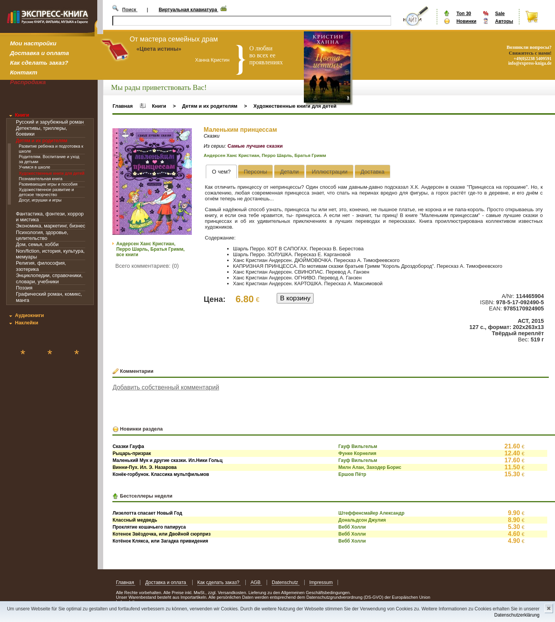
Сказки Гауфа (128, 446)
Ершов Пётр (352, 474)
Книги (22, 115)
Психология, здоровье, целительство (42, 235)
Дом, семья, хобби (37, 244)
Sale (500, 13)
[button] (185, 135)
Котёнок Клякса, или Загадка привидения (160, 541)
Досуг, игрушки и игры (40, 200)
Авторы (504, 21)
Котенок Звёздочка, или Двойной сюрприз (161, 534)
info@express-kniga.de (530, 63)
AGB (256, 582)
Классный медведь (134, 520)
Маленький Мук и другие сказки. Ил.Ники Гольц (167, 460)
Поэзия (24, 288)
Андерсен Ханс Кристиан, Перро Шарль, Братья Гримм (265, 155)
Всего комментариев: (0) (147, 266)
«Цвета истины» (158, 49)
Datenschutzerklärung (516, 615)
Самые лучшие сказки (255, 146)
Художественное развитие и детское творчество (46, 192)
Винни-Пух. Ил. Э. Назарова (144, 467)
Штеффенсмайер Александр (371, 513)
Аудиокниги (29, 315)
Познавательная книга (40, 178)
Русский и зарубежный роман (50, 122)
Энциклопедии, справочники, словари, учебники (49, 278)
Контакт (23, 72)
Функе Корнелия (357, 453)
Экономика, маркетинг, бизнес (50, 226)
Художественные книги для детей (51, 173)
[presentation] (221, 171)
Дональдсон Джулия (362, 520)
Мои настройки (33, 43)
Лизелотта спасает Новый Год (147, 513)
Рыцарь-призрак (131, 453)
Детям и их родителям (41, 140)
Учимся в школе (34, 167)
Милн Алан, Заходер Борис (370, 467)
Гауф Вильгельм (357, 446)
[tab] (221, 171)
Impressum (321, 582)
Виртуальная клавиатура (188, 9)
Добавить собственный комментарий (165, 387)
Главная (122, 106)
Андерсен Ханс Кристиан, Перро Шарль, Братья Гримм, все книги (150, 249)
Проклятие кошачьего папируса (149, 527)
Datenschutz (285, 582)
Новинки (466, 21)
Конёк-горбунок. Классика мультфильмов (160, 474)
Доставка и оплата (39, 53)
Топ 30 (464, 13)
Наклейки (26, 323)
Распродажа (28, 82)
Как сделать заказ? (39, 62)
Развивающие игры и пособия (48, 184)
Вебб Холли (352, 527)
